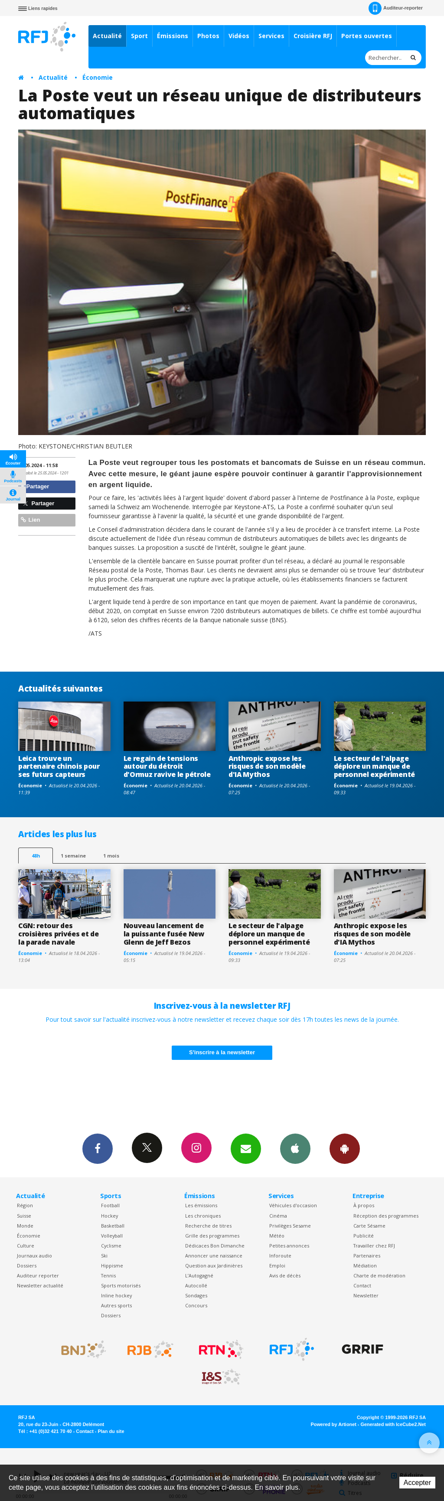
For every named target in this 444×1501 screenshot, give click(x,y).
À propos (363, 1205)
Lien (30, 520)
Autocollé (196, 1285)
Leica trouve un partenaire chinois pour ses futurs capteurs (59, 767)
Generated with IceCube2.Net (393, 1424)
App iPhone (295, 1148)
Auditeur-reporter (396, 8)
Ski (104, 1255)
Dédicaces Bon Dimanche (215, 1245)
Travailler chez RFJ (374, 1245)
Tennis (108, 1275)
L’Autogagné (199, 1275)
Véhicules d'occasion (293, 1205)
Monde (25, 1225)
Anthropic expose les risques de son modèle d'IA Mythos (267, 767)
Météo (276, 1235)
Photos (208, 36)
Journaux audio (34, 1255)
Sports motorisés (120, 1285)
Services (271, 36)
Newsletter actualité (40, 1285)
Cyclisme (111, 1245)
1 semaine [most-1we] (73, 855)
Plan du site (111, 1431)
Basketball (112, 1225)
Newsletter (366, 1295)
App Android (345, 1148)
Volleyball (112, 1235)
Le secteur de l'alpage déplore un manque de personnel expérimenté (374, 767)
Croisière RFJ (313, 36)
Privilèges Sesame (290, 1225)
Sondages (196, 1295)
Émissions (172, 36)
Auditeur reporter (38, 1275)
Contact (362, 1285)
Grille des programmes (212, 1235)
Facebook (97, 1148)
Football (110, 1205)
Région (25, 1205)
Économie (97, 77)
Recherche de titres (208, 1225)
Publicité (363, 1235)
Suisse (24, 1215)
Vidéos (239, 36)
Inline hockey (116, 1295)
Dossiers (26, 1265)
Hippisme (112, 1265)
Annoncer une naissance (213, 1255)
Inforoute (280, 1255)
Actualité (107, 36)
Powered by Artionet (333, 1424)
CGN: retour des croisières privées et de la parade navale (58, 934)
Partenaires (366, 1255)
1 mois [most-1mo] (111, 855)
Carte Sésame (369, 1225)
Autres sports (116, 1305)
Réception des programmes (385, 1215)
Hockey (109, 1215)
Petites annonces (289, 1245)
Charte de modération (379, 1275)
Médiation (365, 1265)
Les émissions (201, 1205)
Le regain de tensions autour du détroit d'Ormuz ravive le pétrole (167, 767)
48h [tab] (36, 855)
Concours (196, 1305)
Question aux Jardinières (213, 1265)
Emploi (277, 1265)
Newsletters (246, 1148)
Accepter (417, 1482)
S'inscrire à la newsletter (222, 1052)
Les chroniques (203, 1215)
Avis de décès (284, 1275)
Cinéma (278, 1215)
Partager (35, 486)
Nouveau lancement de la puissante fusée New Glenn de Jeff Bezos (164, 934)
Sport (139, 36)
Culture (25, 1245)
